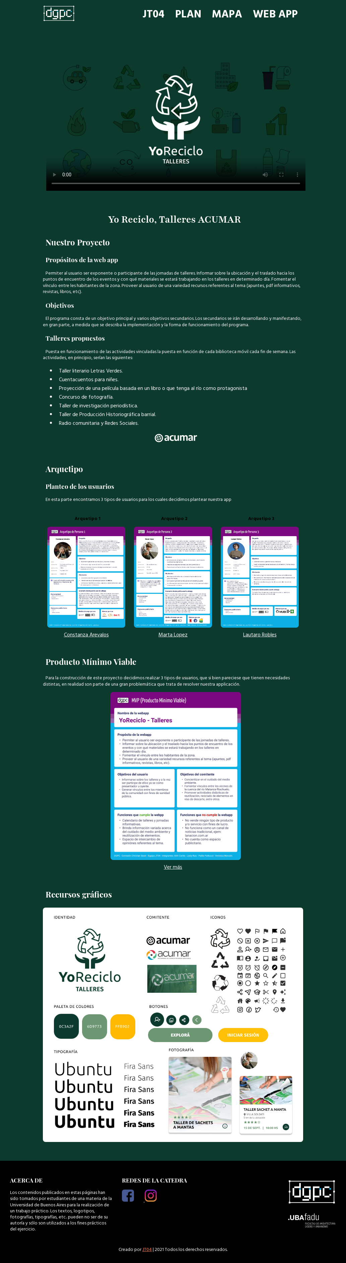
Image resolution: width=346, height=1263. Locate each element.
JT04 (153, 14)
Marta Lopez (173, 634)
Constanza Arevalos (86, 634)
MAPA (227, 14)
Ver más (173, 867)
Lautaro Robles (260, 634)
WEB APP (275, 14)
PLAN (188, 14)
